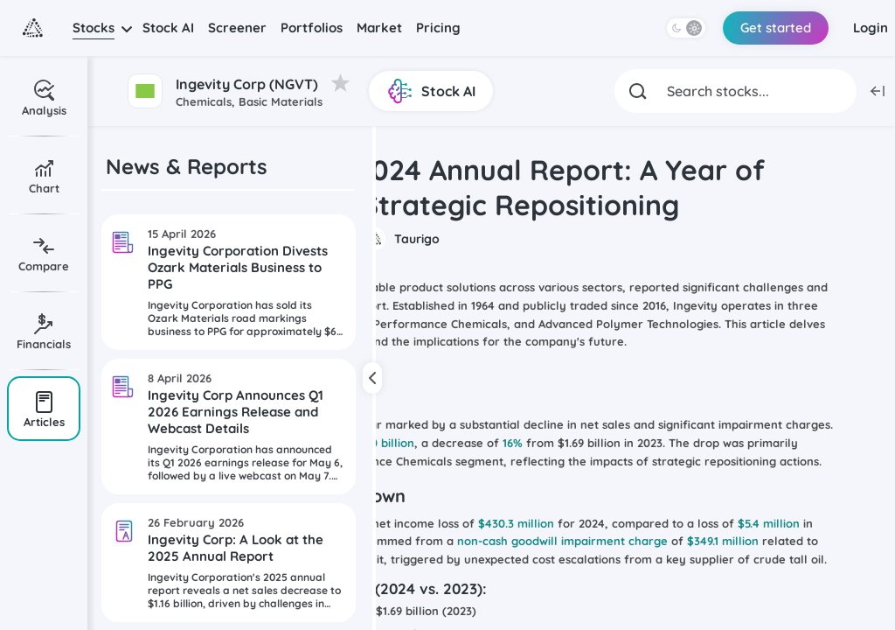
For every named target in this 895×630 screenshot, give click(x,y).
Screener (237, 27)
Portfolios (312, 27)
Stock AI (168, 27)
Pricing (438, 27)
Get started (775, 27)
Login (870, 27)
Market (379, 27)
